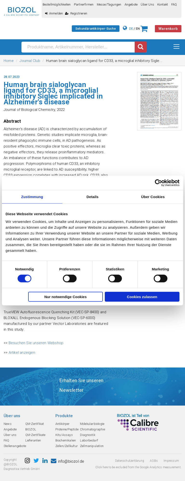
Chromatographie (92, 429)
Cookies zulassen (142, 296)
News (8, 424)
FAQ (174, 4)
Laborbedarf (89, 440)
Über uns (147, 4)
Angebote (131, 4)
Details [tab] (92, 197)
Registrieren (76, 13)
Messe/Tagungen (109, 4)
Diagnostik (87, 435)
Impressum (171, 460)
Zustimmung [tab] (32, 197)
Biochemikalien (65, 440)
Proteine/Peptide (67, 429)
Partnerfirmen (84, 4)
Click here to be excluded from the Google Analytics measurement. (138, 467)
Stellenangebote (15, 446)
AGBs (154, 460)
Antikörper (62, 424)
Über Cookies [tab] (153, 197)
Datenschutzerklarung (129, 460)
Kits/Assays (64, 435)
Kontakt (162, 4)
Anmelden (54, 13)
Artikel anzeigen (22, 352)
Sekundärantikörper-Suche (95, 28)
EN (138, 28)
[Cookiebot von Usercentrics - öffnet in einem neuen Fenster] (158, 183)
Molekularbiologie (92, 424)
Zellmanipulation (92, 446)
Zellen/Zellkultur (66, 446)
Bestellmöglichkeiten (57, 4)
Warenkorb (168, 29)
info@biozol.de (67, 461)
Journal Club (30, 61)
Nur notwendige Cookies (65, 296)
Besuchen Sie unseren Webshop (36, 343)
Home (9, 61)
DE (131, 28)
